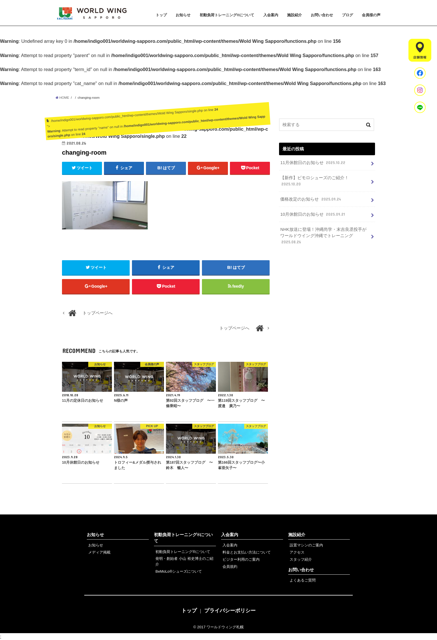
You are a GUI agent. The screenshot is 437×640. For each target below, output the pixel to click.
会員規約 (229, 566)
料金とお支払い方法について (246, 552)
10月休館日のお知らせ (313, 214)
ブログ (347, 15)
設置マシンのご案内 (306, 545)
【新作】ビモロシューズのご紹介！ (314, 181)
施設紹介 (294, 15)
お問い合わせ (322, 15)
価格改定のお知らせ (311, 199)
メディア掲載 (99, 552)
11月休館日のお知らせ (313, 162)
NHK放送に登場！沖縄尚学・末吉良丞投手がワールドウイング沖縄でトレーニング (323, 236)
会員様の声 (371, 15)
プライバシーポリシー (230, 610)
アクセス (297, 552)
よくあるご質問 (303, 580)
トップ (161, 15)
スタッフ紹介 (301, 559)
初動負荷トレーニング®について (227, 15)
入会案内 (270, 15)
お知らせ (183, 15)
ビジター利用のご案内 (241, 559)
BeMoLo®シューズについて (178, 571)
